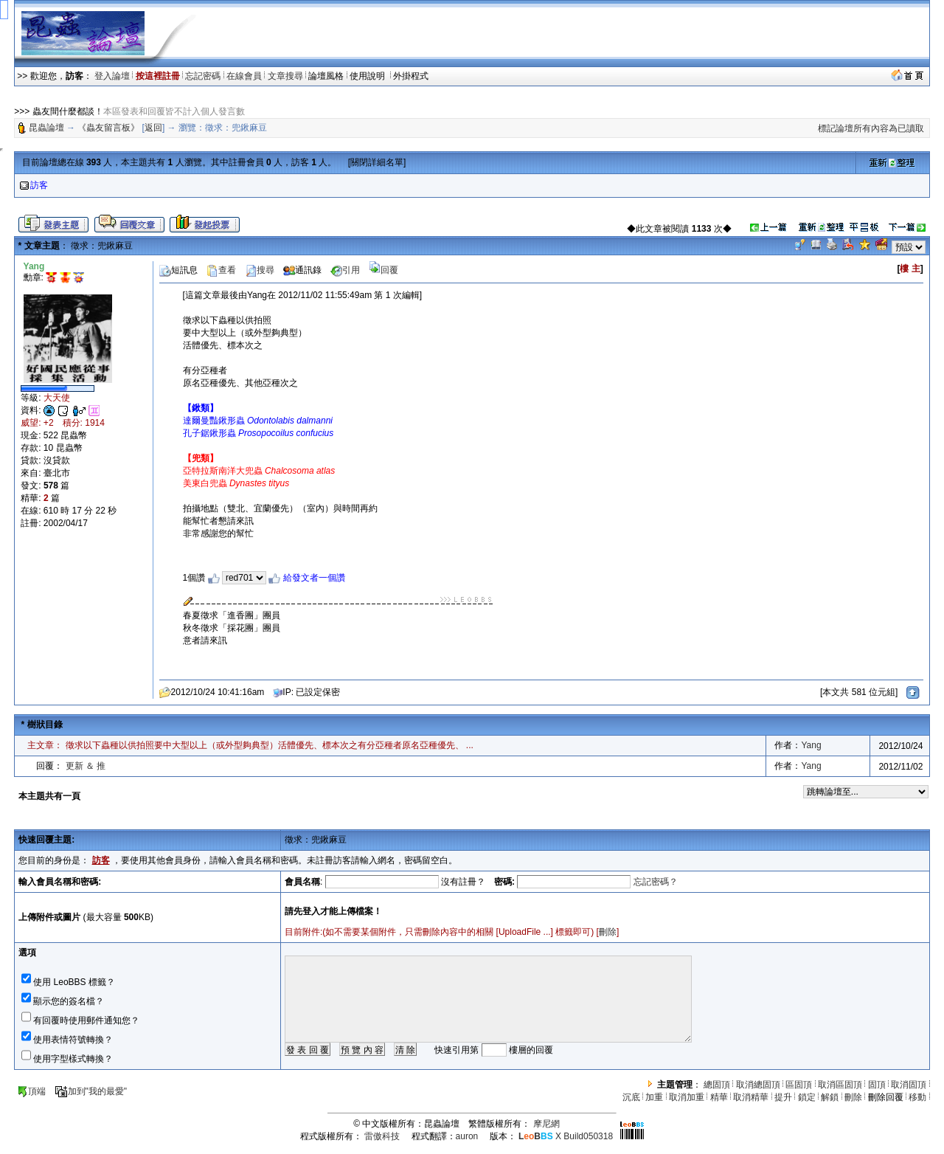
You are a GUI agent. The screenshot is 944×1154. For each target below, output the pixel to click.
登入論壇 (112, 76)
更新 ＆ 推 (86, 766)
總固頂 (717, 1084)
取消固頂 (908, 1084)
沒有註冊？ (463, 882)
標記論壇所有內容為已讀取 (871, 128)
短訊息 (178, 270)
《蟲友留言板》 (108, 127)
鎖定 (807, 1097)
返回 (153, 127)
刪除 (608, 932)
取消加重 (686, 1097)
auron (467, 1136)
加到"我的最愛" (91, 1091)
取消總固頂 (758, 1084)
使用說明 (368, 76)
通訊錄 (302, 270)
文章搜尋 (285, 76)
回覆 (383, 270)
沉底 (631, 1097)
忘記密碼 (203, 76)
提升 (783, 1097)
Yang (811, 745)
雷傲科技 (382, 1136)
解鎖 (830, 1097)
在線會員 (244, 76)
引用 (345, 270)
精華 (719, 1097)
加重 (654, 1097)
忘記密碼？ (656, 882)
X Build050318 (565, 1136)
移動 (917, 1097)
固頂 (877, 1084)
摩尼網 (546, 1124)
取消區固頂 (840, 1084)
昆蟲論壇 (46, 127)
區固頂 (798, 1084)
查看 (221, 270)
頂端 (31, 1091)
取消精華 (750, 1097)
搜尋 (259, 270)
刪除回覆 (885, 1097)
